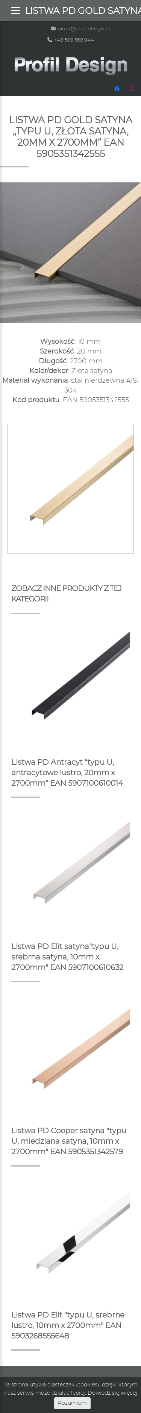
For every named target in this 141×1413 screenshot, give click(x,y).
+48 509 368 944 (70, 40)
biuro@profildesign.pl (80, 29)
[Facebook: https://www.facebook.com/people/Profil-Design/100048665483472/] (116, 88)
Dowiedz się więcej (112, 1393)
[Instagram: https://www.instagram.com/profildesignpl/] (131, 88)
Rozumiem (72, 1403)
